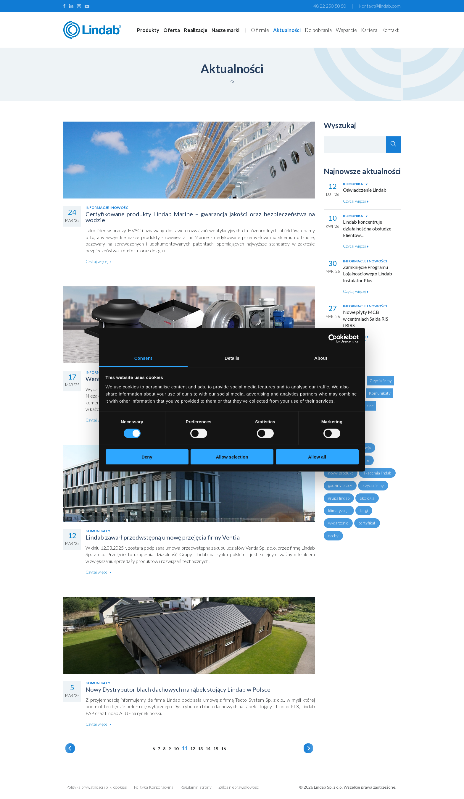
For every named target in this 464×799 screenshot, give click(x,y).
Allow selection (232, 456)
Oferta (171, 30)
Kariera (369, 30)
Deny (146, 456)
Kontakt (390, 30)
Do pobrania (318, 30)
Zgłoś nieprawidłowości (239, 787)
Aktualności (287, 30)
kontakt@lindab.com (380, 6)
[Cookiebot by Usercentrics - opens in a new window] (333, 338)
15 (215, 748)
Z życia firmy (381, 380)
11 (184, 748)
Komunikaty (380, 393)
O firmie (260, 30)
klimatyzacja (338, 510)
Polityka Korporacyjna (153, 787)
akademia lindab (377, 472)
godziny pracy (340, 485)
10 (176, 748)
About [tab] (320, 357)
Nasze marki (225, 30)
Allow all (317, 456)
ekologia (367, 498)
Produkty (148, 30)
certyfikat (367, 522)
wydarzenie (338, 522)
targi (364, 510)
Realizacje (195, 30)
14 (208, 748)
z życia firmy (373, 485)
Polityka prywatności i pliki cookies (96, 787)
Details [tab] (232, 357)
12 (192, 748)
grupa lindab (338, 498)
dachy (333, 535)
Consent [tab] (143, 357)
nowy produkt (340, 472)
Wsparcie (346, 30)
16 (223, 748)
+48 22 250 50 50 (328, 6)
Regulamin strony (196, 787)
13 (200, 748)
